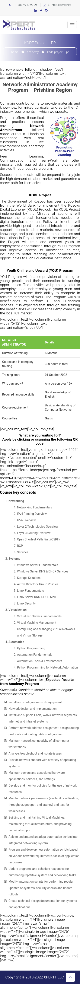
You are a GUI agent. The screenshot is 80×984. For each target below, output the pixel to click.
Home (15, 52)
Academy (33, 52)
